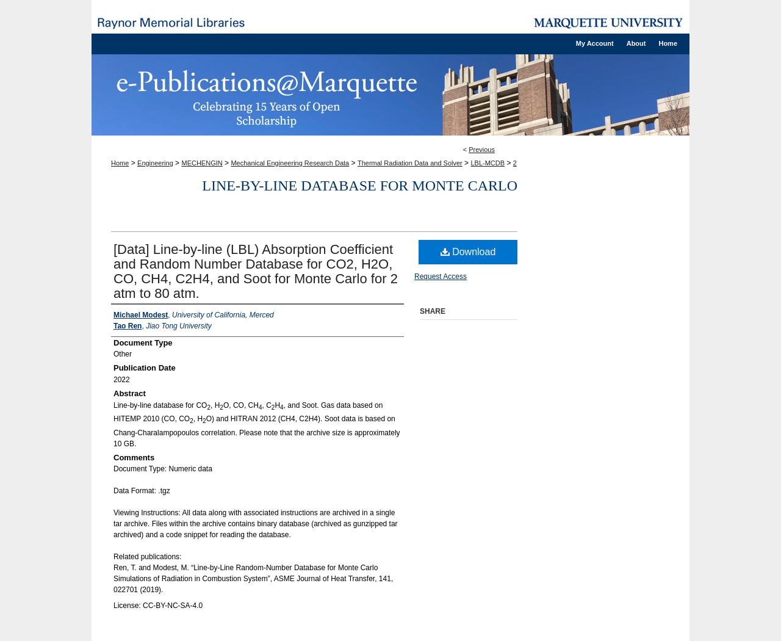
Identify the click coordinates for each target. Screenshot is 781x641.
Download (468, 252)
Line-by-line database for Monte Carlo (359, 186)
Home (120, 163)
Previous (482, 149)
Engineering (155, 163)
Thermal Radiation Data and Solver (410, 163)
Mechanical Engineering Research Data (290, 163)
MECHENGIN (201, 163)
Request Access (440, 276)
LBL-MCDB (487, 163)
